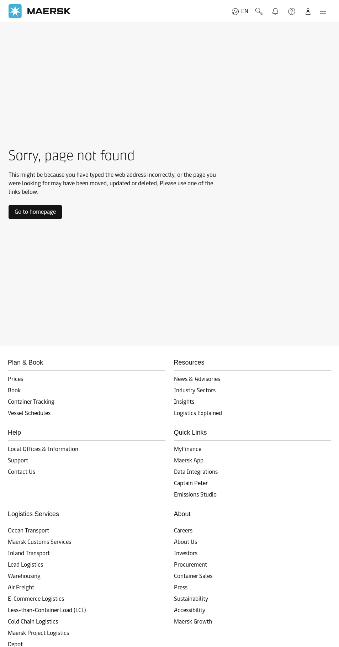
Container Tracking (31, 401)
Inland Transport (29, 553)
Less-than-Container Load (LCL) (47, 610)
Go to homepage (35, 211)
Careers (183, 530)
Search (259, 11)
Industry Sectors (195, 390)
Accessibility (189, 610)
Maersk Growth (193, 621)
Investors (185, 553)
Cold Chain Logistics (33, 621)
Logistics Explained (198, 413)
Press (180, 587)
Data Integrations (196, 471)
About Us (185, 542)
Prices (15, 379)
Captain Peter (191, 483)
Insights (184, 401)
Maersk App (188, 460)
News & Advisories (197, 379)
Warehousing (24, 576)
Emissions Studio (195, 494)
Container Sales (193, 576)
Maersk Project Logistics (38, 633)
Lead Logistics (25, 564)
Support (291, 11)
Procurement (190, 564)
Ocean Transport (28, 530)
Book (14, 390)
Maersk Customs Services (39, 542)
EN (239, 11)
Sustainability (191, 598)
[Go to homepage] (40, 11)
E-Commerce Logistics (36, 598)
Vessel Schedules (29, 413)
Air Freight (21, 587)
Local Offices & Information (43, 449)
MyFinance (187, 449)
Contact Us (21, 471)
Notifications (277, 10)
